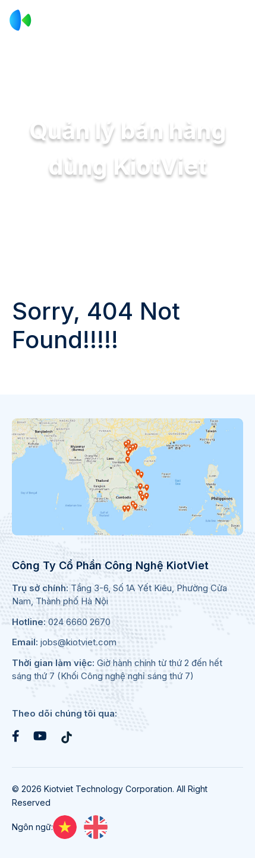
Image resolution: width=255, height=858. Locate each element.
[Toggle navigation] (237, 20)
